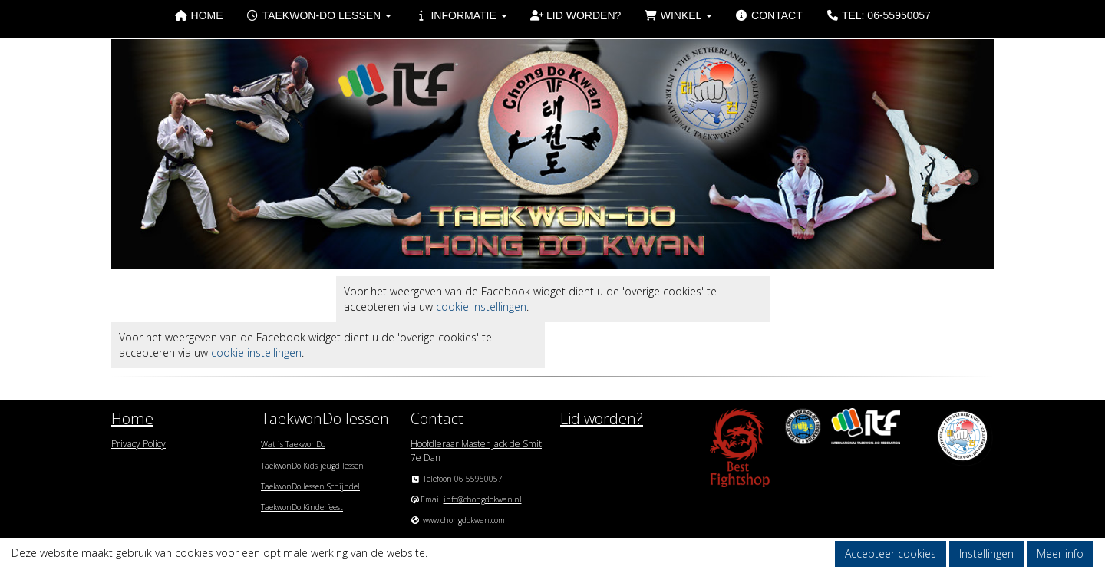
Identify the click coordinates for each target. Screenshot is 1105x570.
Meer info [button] (1060, 553)
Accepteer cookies (890, 553)
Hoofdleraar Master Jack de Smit (476, 443)
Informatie (460, 15)
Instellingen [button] (986, 553)
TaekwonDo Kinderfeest (302, 507)
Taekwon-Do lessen (319, 15)
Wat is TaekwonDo (293, 444)
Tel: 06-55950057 (878, 15)
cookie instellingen (481, 306)
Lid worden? (576, 15)
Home (198, 15)
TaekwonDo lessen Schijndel (310, 486)
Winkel (677, 15)
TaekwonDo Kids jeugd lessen (312, 465)
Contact (769, 15)
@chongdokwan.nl (483, 499)
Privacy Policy (138, 443)
